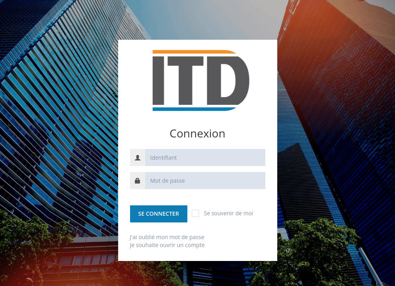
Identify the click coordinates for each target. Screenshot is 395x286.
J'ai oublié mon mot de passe (167, 237)
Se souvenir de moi (222, 213)
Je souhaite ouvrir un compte (167, 245)
